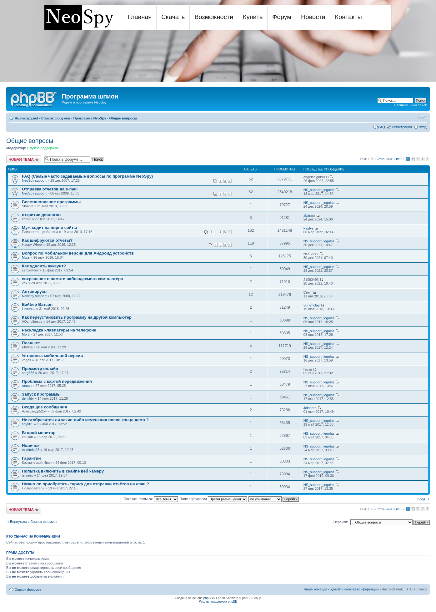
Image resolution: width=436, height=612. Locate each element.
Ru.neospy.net (26, 118)
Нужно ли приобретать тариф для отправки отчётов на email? (85, 484)
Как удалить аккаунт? (44, 266)
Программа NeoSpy (89, 118)
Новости (313, 16)
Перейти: (340, 522)
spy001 (27, 424)
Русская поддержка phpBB (218, 601)
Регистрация (402, 127)
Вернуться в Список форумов (33, 521)
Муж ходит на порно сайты (49, 227)
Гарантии (31, 458)
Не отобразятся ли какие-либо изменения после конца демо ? (85, 419)
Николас (28, 309)
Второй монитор (39, 432)
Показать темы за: (151, 499)
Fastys (308, 228)
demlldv (28, 398)
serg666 (28, 373)
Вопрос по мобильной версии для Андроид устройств (78, 253)
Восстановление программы (51, 202)
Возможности (213, 16)
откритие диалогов (41, 214)
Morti (25, 334)
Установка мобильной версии (52, 355)
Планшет (31, 343)
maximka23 (30, 450)
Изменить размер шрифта (422, 117)
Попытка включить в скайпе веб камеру (63, 471)
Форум (281, 16)
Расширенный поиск (410, 105)
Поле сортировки (213, 499)
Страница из (389, 159)
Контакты (348, 16)
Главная (140, 16)
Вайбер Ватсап (37, 304)
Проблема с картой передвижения (57, 381)
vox (24, 283)
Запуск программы (41, 394)
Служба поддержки (42, 148)
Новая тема (23, 159)
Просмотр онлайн (40, 368)
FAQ (381, 127)
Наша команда (315, 589)
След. (421, 499)
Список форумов (55, 118)
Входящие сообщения (44, 407)
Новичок (30, 445)
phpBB (208, 598)
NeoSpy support (34, 180)
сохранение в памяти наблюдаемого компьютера (72, 278)
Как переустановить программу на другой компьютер (77, 317)
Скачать (173, 16)
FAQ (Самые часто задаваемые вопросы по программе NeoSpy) (87, 176)
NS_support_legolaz (318, 190)
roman (27, 385)
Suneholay (311, 305)
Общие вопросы (123, 118)
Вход (423, 127)
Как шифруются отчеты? (47, 240)
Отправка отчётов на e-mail (50, 189)
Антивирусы (35, 291)
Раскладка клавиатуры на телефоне (59, 330)
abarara (309, 215)
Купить (253, 16)
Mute (25, 257)
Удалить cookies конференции (354, 589)
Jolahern (310, 408)
